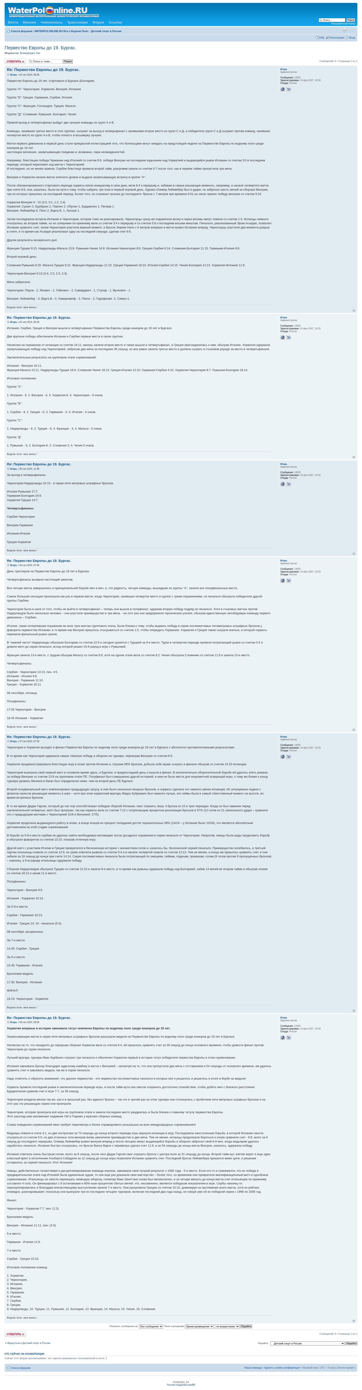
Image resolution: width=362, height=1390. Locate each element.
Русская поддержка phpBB (181, 1385)
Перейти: (263, 1343)
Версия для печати (344, 30)
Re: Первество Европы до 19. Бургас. (43, 70)
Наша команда (253, 1367)
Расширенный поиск (343, 23)
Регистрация (336, 37)
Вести (13, 22)
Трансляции (77, 22)
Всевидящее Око (30, 53)
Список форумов (21, 31)
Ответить (15, 61)
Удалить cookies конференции (282, 1367)
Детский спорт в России (106, 31)
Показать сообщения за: (136, 1326)
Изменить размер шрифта (351, 30)
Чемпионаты (52, 22)
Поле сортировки (189, 1326)
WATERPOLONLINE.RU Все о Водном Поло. (62, 31)
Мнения (29, 22)
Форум (98, 22)
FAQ (321, 37)
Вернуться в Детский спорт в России (28, 1343)
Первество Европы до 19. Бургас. (40, 47)
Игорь (13, 75)
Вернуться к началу (354, 310)
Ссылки (115, 22)
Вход (352, 37)
